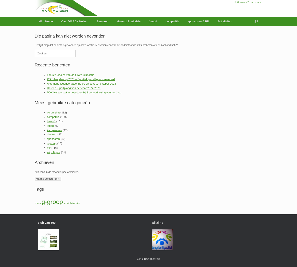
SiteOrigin (147, 259)
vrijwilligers (53, 152)
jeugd (50, 125)
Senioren (103, 21)
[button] (256, 21)
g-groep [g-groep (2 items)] (52, 201)
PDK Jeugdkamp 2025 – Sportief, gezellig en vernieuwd (81, 79)
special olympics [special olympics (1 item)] (72, 203)
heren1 (51, 121)
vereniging (53, 112)
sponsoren (53, 138)
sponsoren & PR (198, 21)
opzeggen (256, 2)
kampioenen (54, 130)
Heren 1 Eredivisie (129, 21)
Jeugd (153, 21)
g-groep (51, 143)
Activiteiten (224, 21)
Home (46, 21)
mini (49, 147)
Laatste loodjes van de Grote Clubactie (70, 75)
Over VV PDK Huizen (74, 21)
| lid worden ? (242, 2)
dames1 (52, 134)
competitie (172, 21)
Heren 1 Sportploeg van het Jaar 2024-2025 (74, 88)
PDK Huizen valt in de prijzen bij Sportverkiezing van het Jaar (84, 92)
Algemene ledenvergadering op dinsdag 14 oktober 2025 (81, 83)
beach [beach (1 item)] (38, 203)
